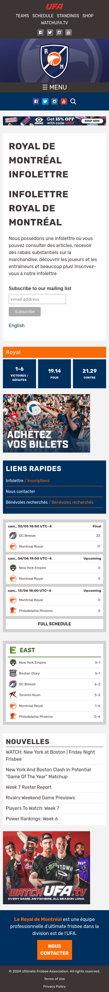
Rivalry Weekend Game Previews (40, 797)
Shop (88, 15)
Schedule (43, 15)
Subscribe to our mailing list (40, 288)
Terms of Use (54, 979)
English (17, 325)
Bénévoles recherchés (27, 502)
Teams (22, 15)
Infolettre (15, 480)
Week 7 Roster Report (29, 787)
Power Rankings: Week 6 (32, 819)
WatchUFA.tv (54, 22)
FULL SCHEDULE (54, 624)
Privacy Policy (54, 986)
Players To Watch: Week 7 (32, 808)
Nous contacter (20, 491)
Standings (68, 15)
